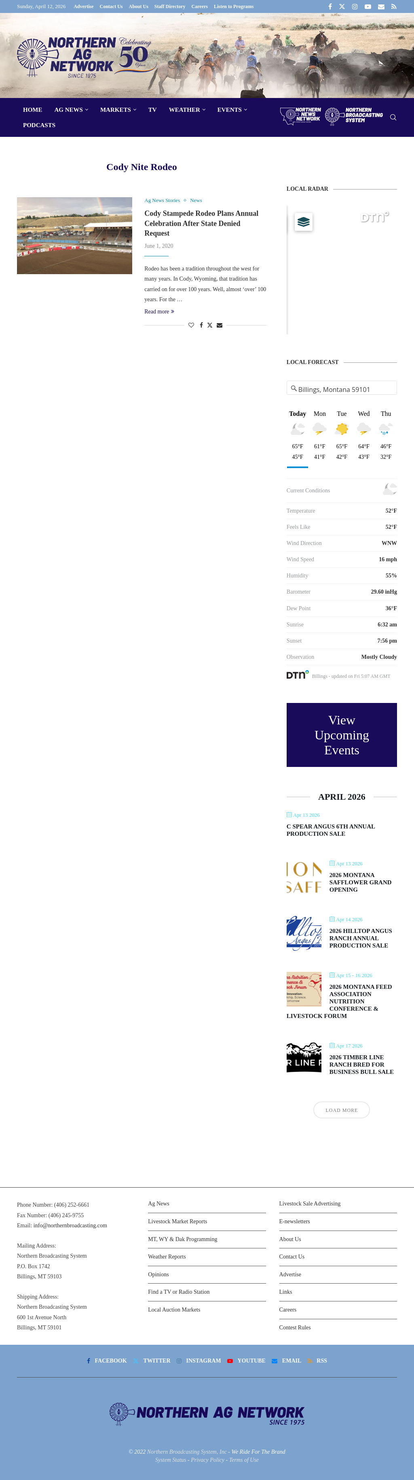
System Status (170, 1460)
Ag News (69, 109)
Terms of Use (244, 1460)
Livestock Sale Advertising (310, 1204)
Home (32, 109)
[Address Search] (342, 389)
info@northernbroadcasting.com (70, 1225)
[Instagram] (355, 6)
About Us (138, 6)
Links (285, 1292)
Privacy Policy (207, 1460)
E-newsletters (294, 1221)
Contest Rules (295, 1328)
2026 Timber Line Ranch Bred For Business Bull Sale (362, 1064)
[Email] (381, 6)
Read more (159, 312)
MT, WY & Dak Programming (182, 1239)
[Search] (393, 117)
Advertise (83, 6)
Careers (200, 6)
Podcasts (39, 125)
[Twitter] (342, 6)
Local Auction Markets (174, 1310)
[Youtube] (368, 6)
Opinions (158, 1274)
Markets (115, 109)
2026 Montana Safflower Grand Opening (361, 882)
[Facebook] (330, 6)
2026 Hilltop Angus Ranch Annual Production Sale (361, 938)
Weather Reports (167, 1257)
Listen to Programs (233, 6)
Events (230, 109)
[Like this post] (191, 325)
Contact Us (111, 6)
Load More (341, 1110)
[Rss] (394, 6)
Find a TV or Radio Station (178, 1292)
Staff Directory (170, 6)
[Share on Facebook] (201, 325)
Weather (184, 109)
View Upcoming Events (342, 735)
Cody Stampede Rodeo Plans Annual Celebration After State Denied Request (201, 223)
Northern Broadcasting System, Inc (187, 1452)
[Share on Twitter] (210, 325)
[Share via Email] (219, 325)
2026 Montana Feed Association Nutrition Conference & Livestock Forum (339, 1001)
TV (152, 109)
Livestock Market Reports (177, 1221)
